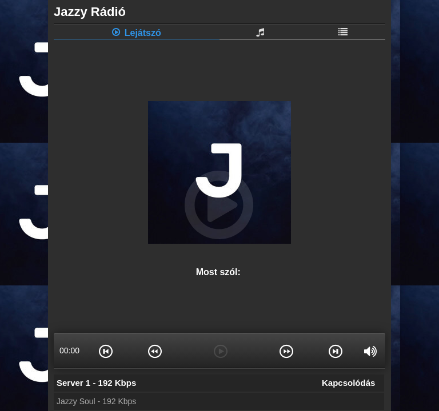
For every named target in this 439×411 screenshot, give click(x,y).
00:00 (69, 350)
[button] (106, 350)
